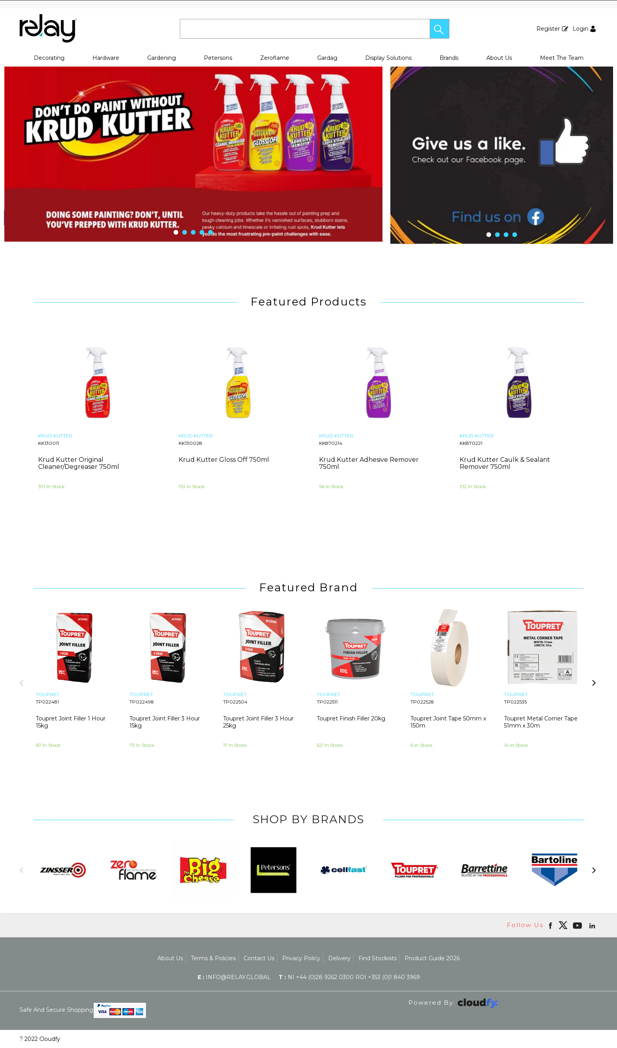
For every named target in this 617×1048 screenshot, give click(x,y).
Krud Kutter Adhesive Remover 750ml (369, 463)
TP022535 (515, 702)
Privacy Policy (301, 958)
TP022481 (47, 702)
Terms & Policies (213, 958)
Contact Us (259, 958)
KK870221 (471, 443)
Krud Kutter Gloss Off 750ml (224, 459)
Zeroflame (274, 57)
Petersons (218, 57)
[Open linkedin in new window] (593, 925)
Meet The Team (562, 57)
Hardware (105, 57)
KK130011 (48, 443)
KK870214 (330, 443)
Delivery (339, 958)
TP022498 (141, 702)
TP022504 (235, 702)
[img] (563, 925)
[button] (439, 29)
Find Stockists (377, 958)
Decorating (49, 57)
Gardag (327, 57)
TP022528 (422, 702)
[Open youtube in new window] (578, 925)
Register (548, 28)
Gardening (161, 57)
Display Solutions (388, 57)
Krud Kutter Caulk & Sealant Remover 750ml (505, 463)
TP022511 (327, 702)
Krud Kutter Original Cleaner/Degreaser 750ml (78, 463)
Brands (449, 57)
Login (580, 28)
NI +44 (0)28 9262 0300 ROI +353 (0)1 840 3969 (349, 977)
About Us (499, 57)
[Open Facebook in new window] (551, 925)
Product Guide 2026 (432, 958)
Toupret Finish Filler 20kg (351, 718)
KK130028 (190, 443)
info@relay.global (234, 977)
